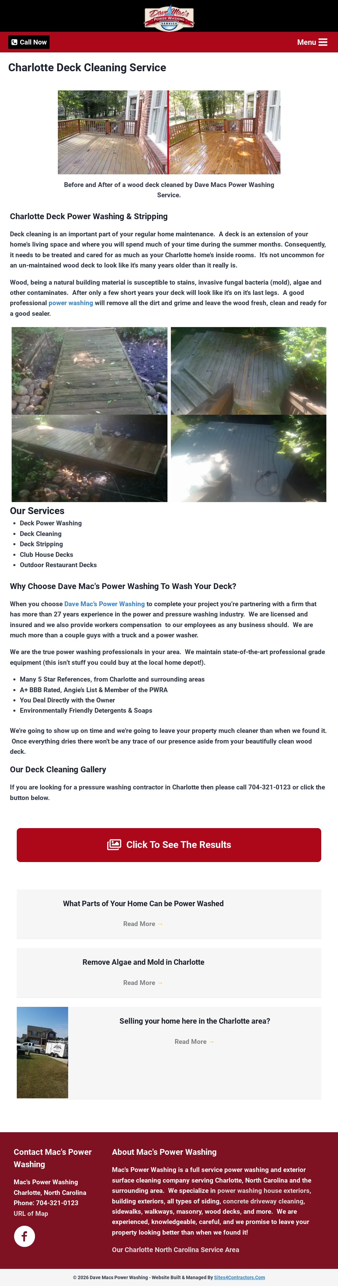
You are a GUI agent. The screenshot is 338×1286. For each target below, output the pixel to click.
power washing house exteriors (263, 1191)
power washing (71, 303)
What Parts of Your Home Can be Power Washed (143, 903)
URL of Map (31, 1214)
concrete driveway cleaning (263, 1201)
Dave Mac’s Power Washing (104, 604)
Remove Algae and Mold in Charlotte (143, 962)
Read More (143, 924)
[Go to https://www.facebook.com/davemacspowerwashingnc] (25, 1237)
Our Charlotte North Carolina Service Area (175, 1250)
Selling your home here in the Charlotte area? (195, 1021)
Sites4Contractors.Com (239, 1277)
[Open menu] (312, 42)
